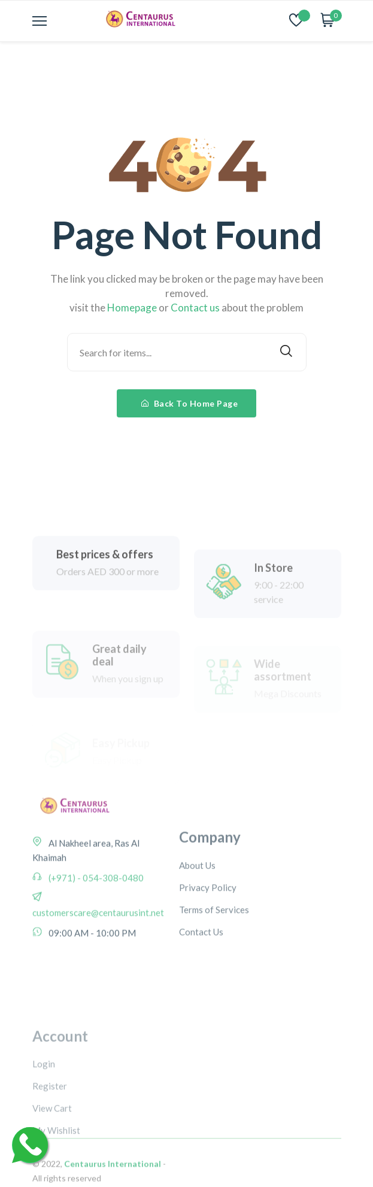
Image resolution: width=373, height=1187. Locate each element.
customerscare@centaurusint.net (98, 941)
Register (49, 1139)
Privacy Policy (207, 927)
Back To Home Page (189, 403)
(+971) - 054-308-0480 (95, 906)
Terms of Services (214, 949)
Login (43, 1117)
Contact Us (201, 971)
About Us (197, 905)
